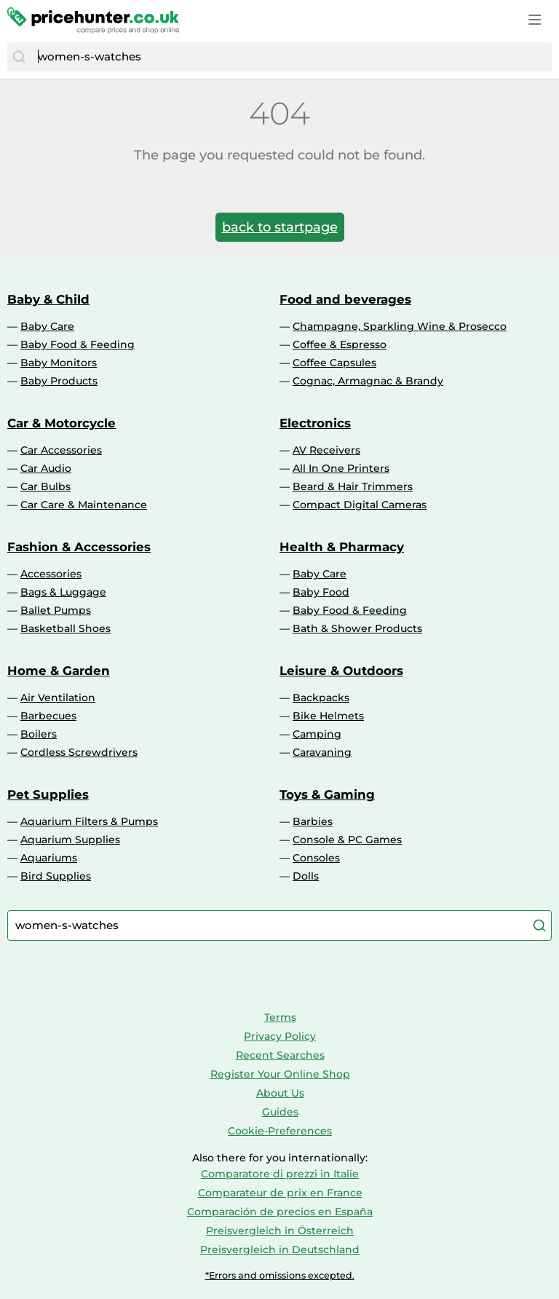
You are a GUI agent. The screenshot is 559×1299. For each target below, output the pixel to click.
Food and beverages (345, 299)
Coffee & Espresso (339, 344)
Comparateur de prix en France (280, 1192)
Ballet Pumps (55, 610)
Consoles (316, 857)
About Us (280, 1092)
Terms (280, 1017)
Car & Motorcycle (61, 423)
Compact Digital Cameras (360, 504)
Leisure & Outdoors (341, 670)
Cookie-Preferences (280, 1130)
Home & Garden (58, 670)
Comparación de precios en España (280, 1211)
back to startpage (280, 227)
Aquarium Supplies (70, 839)
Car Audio (45, 468)
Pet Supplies (48, 794)
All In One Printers (341, 468)
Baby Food (321, 592)
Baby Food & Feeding (77, 344)
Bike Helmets (328, 715)
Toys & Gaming (327, 794)
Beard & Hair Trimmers (353, 486)
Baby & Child (48, 299)
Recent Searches (280, 1055)
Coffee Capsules (334, 362)
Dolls (306, 876)
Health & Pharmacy (342, 547)
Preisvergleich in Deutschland (280, 1249)
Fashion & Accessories (79, 547)
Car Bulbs (45, 486)
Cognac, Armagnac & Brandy (368, 380)
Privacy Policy (280, 1036)
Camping (317, 734)
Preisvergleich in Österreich (280, 1230)
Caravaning (322, 752)
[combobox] (291, 56)
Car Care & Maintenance (83, 504)
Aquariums (48, 857)
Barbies (313, 821)
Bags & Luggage (63, 592)
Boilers (38, 734)
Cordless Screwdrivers (79, 752)
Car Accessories (61, 450)
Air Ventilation (57, 697)
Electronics (315, 423)
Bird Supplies (55, 876)
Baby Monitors (58, 362)
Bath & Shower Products (357, 628)
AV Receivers (326, 450)
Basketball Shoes (65, 628)
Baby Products (59, 380)
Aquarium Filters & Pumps (89, 821)
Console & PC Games (347, 839)
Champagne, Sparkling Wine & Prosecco (400, 326)
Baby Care (47, 326)
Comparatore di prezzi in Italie (280, 1173)
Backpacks (321, 697)
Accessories (51, 573)
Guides (280, 1111)
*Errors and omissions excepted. (279, 1275)
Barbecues (48, 715)
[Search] (19, 56)
